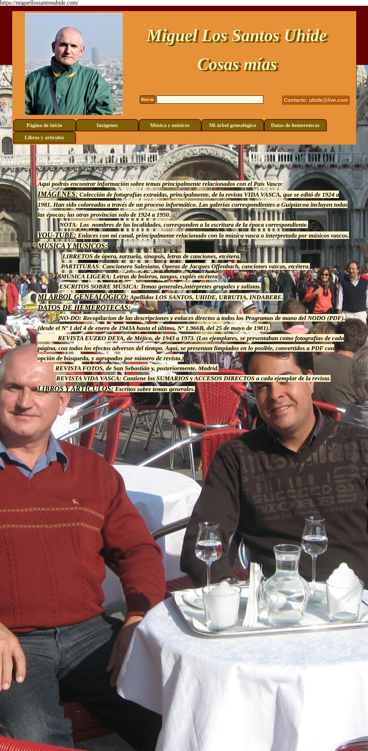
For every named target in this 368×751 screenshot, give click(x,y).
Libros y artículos (44, 137)
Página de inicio (44, 125)
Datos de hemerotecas (295, 125)
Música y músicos (170, 125)
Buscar (147, 99)
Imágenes (107, 125)
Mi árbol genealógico (232, 125)
